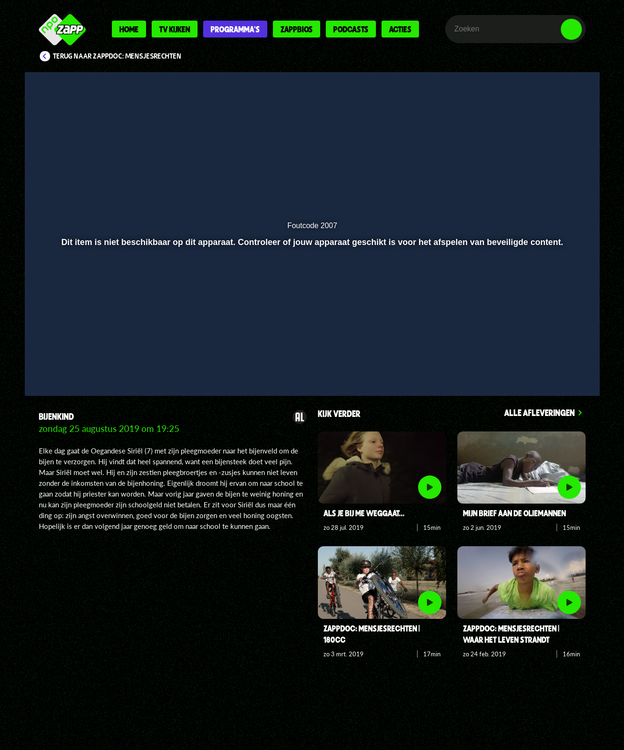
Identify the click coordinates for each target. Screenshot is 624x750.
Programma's (235, 29)
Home (129, 29)
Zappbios (296, 29)
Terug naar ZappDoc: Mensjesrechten (117, 56)
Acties (400, 29)
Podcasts (350, 29)
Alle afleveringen (539, 412)
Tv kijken (174, 29)
